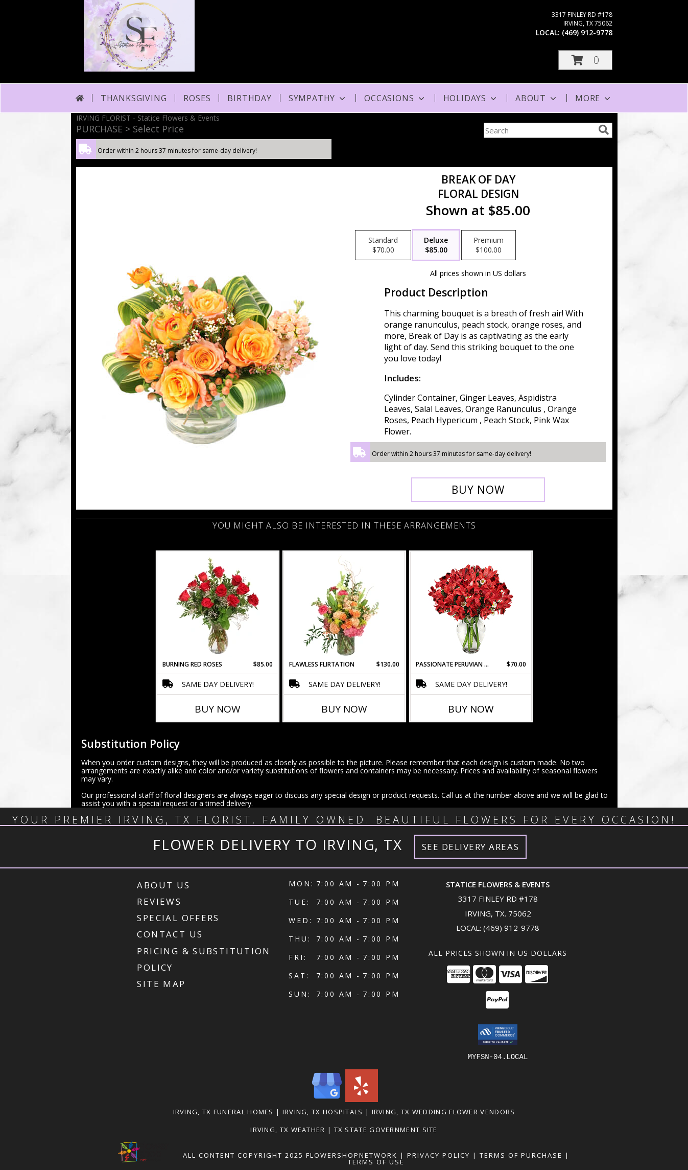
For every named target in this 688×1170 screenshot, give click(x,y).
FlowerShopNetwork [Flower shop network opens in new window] (351, 1154)
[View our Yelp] (361, 1099)
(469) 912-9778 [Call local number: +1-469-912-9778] (587, 32)
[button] (585, 60)
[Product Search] (539, 130)
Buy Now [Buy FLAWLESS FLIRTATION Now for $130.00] (344, 709)
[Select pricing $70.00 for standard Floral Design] (383, 245)
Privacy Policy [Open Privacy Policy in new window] (438, 1154)
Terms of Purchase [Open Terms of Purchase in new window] (521, 1154)
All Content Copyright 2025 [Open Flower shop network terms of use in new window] (243, 1154)
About (536, 98)
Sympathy (318, 98)
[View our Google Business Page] (327, 1099)
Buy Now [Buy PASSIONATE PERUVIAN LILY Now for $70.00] (471, 709)
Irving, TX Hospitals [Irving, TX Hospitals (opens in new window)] (322, 1111)
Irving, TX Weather (287, 1129)
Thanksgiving (134, 98)
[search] (604, 129)
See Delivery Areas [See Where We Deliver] (470, 847)
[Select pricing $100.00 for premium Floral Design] (488, 245)
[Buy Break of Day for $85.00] (478, 489)
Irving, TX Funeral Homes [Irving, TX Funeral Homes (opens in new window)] (223, 1111)
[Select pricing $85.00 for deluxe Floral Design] (436, 245)
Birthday (249, 98)
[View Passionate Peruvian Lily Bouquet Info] (470, 606)
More (593, 98)
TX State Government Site (386, 1129)
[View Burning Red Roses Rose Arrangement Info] (217, 605)
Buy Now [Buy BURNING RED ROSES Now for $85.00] (218, 709)
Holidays (471, 98)
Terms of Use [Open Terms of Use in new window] (376, 1161)
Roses (196, 98)
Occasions (395, 98)
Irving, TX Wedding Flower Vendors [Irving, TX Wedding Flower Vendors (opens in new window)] (443, 1111)
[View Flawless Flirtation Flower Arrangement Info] (344, 605)
